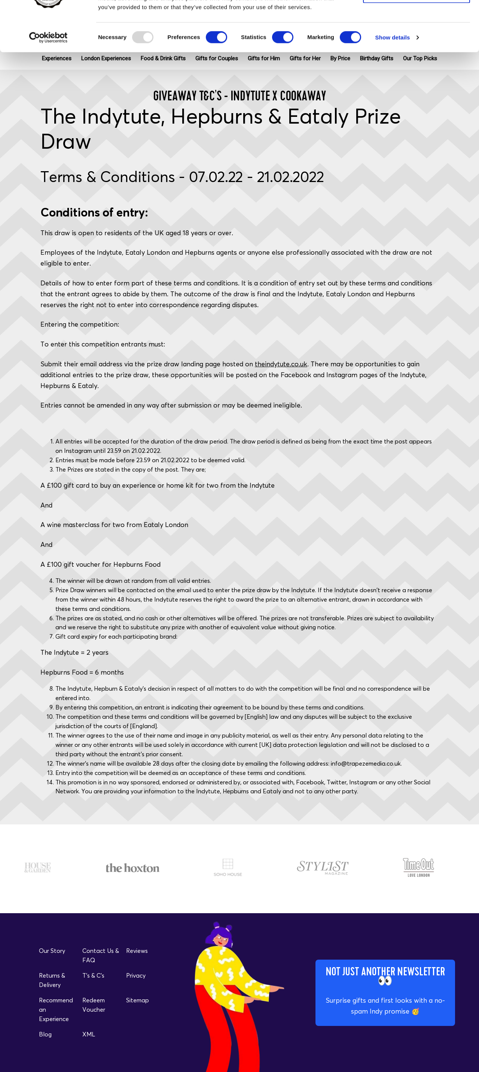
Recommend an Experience (56, 1009)
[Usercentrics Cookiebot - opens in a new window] (48, 84)
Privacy (136, 975)
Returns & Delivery (52, 980)
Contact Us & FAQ (100, 955)
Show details (392, 84)
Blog (45, 1034)
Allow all (416, 18)
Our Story (52, 950)
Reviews (137, 950)
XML (88, 1034)
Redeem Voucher (93, 1004)
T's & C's (93, 975)
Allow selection (416, 40)
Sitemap (137, 1000)
